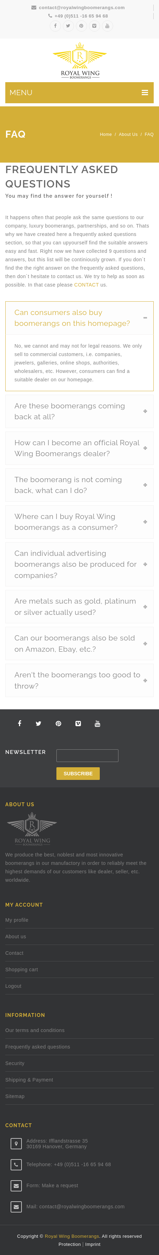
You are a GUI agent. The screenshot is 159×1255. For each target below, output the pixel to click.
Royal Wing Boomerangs (72, 1236)
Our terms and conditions (35, 1030)
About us (128, 134)
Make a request (60, 1185)
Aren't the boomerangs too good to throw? (77, 680)
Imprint (92, 1244)
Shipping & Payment (29, 1080)
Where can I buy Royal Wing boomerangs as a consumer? (66, 522)
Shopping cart (21, 969)
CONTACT (86, 285)
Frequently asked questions (37, 1047)
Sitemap (15, 1096)
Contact (14, 953)
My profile (17, 920)
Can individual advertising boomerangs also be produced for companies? (75, 564)
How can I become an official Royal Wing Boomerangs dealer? (76, 448)
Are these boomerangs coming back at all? (69, 411)
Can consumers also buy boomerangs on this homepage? (72, 318)
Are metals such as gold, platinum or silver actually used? (75, 607)
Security (15, 1063)
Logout (13, 986)
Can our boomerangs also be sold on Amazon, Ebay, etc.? (74, 643)
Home (106, 134)
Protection (70, 1244)
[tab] (79, 317)
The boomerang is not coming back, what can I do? (68, 485)
